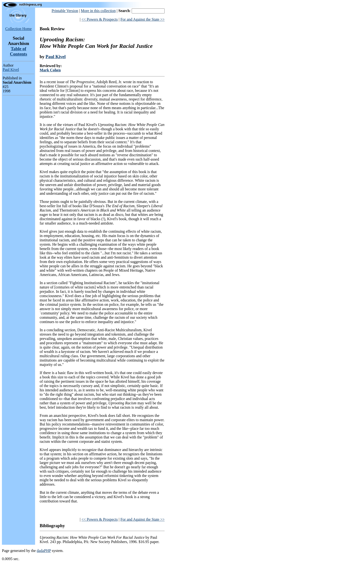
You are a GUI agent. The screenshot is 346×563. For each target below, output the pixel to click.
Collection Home (18, 29)
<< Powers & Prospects (99, 19)
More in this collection (98, 11)
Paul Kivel (11, 70)
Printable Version (65, 11)
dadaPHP (44, 551)
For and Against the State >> (142, 19)
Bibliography (52, 525)
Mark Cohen (50, 70)
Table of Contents (18, 51)
